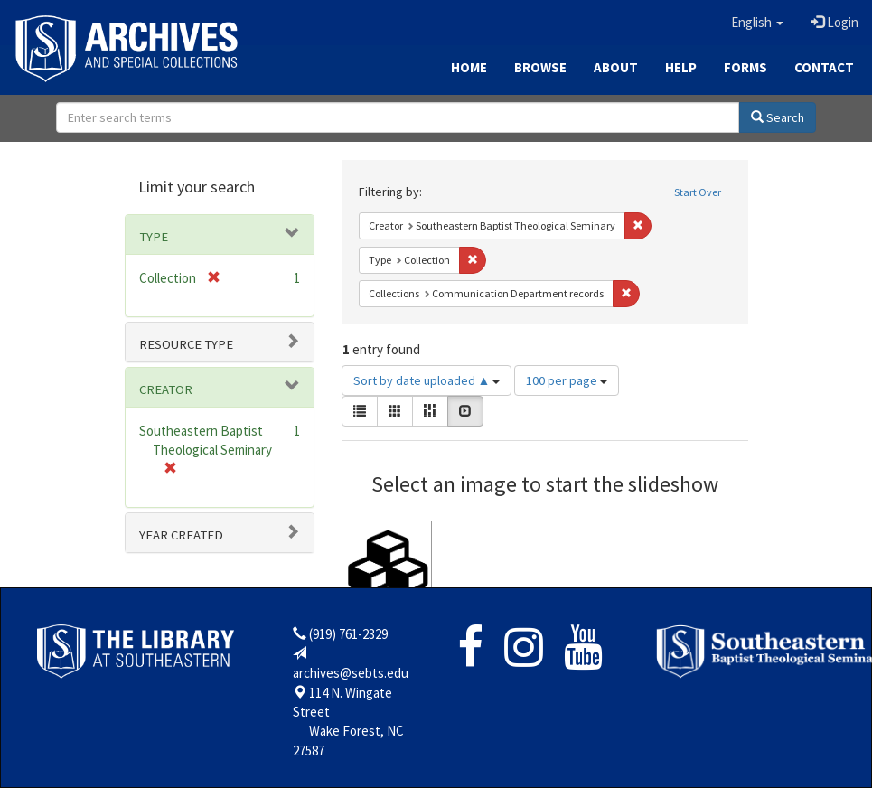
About (616, 67)
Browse (540, 67)
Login (834, 22)
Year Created (181, 535)
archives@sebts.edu (350, 672)
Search (777, 117)
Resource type (186, 344)
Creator (165, 389)
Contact (824, 67)
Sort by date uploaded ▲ (427, 380)
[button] (757, 22)
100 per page (566, 380)
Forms (745, 67)
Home (469, 67)
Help (681, 67)
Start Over (697, 192)
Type (153, 237)
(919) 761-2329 (348, 634)
